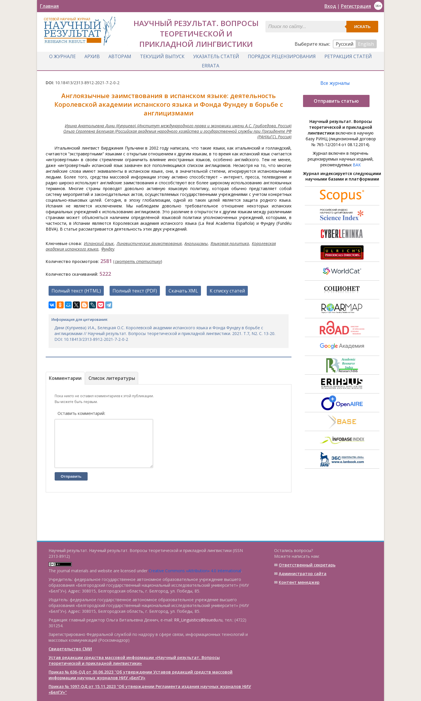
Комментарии (65, 377)
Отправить (71, 484)
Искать (362, 26)
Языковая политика (230, 242)
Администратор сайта (302, 573)
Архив (92, 56)
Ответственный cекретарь (307, 565)
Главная (49, 6)
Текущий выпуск (162, 56)
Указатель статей (216, 56)
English (366, 44)
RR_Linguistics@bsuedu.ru (198, 620)
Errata (210, 65)
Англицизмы (196, 242)
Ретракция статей (348, 56)
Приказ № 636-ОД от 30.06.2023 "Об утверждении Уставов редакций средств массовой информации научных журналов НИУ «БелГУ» (140, 674)
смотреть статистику (138, 260)
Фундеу (107, 248)
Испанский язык (99, 242)
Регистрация (356, 6)
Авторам (119, 56)
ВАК (357, 164)
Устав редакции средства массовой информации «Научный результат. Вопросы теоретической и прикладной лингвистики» (134, 660)
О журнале (62, 56)
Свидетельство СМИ (70, 649)
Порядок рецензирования (282, 56)
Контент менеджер (299, 582)
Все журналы (335, 82)
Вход (330, 6)
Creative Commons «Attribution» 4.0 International (195, 570)
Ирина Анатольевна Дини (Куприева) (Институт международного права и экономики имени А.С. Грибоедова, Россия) (178, 125)
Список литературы (111, 377)
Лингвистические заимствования (149, 242)
